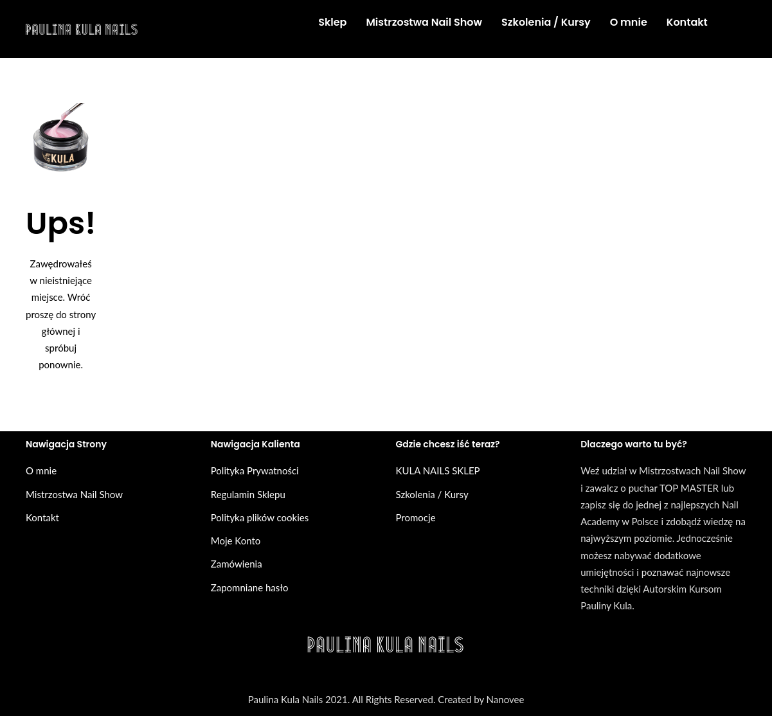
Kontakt (42, 517)
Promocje (416, 517)
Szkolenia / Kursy (432, 494)
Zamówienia (236, 563)
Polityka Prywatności (255, 470)
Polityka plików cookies (260, 517)
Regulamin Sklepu (248, 494)
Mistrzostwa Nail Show (74, 494)
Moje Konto (236, 540)
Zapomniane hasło (250, 587)
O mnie (41, 470)
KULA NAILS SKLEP (438, 470)
